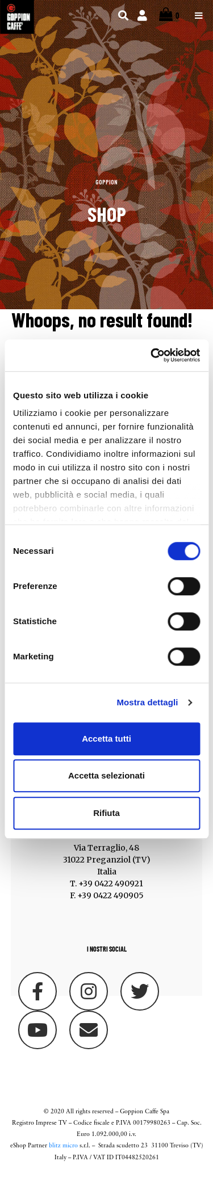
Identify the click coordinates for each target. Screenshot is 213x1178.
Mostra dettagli (147, 702)
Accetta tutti (106, 738)
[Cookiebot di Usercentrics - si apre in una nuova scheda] (151, 355)
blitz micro (63, 1146)
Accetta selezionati (106, 775)
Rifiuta (106, 813)
